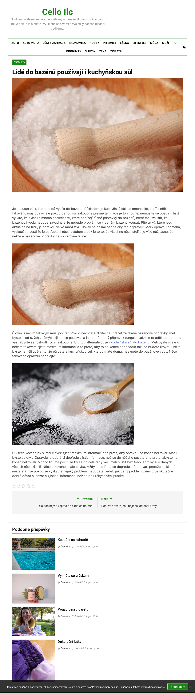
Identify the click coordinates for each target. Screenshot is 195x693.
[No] (190, 687)
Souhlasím (178, 687)
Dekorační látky (69, 642)
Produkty (73, 51)
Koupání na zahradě (73, 540)
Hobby (94, 43)
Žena (102, 51)
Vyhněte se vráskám (73, 576)
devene (65, 547)
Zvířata (116, 51)
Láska (124, 43)
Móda (154, 43)
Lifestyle (139, 43)
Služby (90, 51)
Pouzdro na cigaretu (73, 609)
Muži (165, 43)
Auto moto (31, 43)
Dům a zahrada (54, 43)
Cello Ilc (57, 12)
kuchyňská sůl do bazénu (130, 342)
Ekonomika (77, 43)
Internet (109, 43)
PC (175, 43)
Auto (15, 43)
